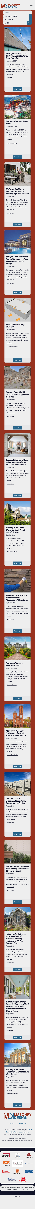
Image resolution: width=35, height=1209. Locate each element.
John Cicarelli (10, 74)
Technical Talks (10, 213)
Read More (17, 89)
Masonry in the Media (12, 551)
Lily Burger (9, 548)
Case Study (9, 77)
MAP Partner (10, 1030)
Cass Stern (9, 139)
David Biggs (9, 343)
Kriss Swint (9, 1027)
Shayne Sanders (11, 413)
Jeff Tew (9, 480)
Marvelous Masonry (12, 143)
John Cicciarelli (10, 887)
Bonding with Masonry (12, 346)
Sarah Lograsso (10, 209)
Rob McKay (9, 959)
